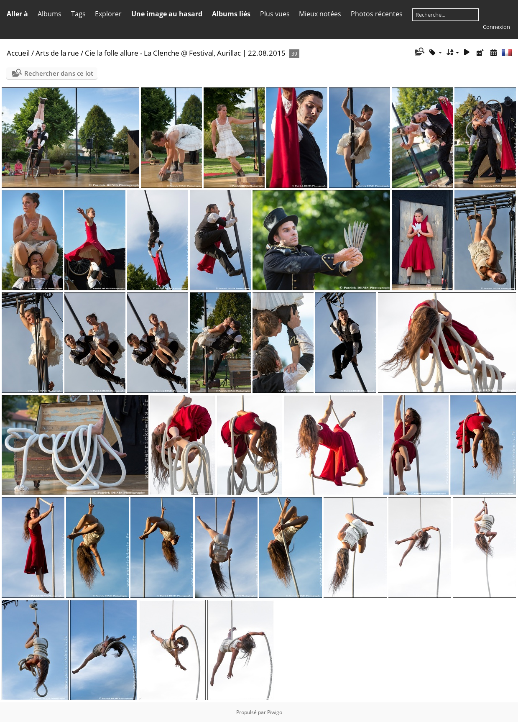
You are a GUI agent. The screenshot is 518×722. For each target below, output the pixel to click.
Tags (78, 13)
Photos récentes (377, 13)
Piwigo (274, 712)
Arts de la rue (57, 53)
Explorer (108, 13)
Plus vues (275, 13)
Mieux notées (320, 13)
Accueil (18, 53)
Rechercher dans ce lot (58, 73)
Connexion (496, 27)
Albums (49, 13)
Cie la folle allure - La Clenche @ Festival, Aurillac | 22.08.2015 (185, 53)
